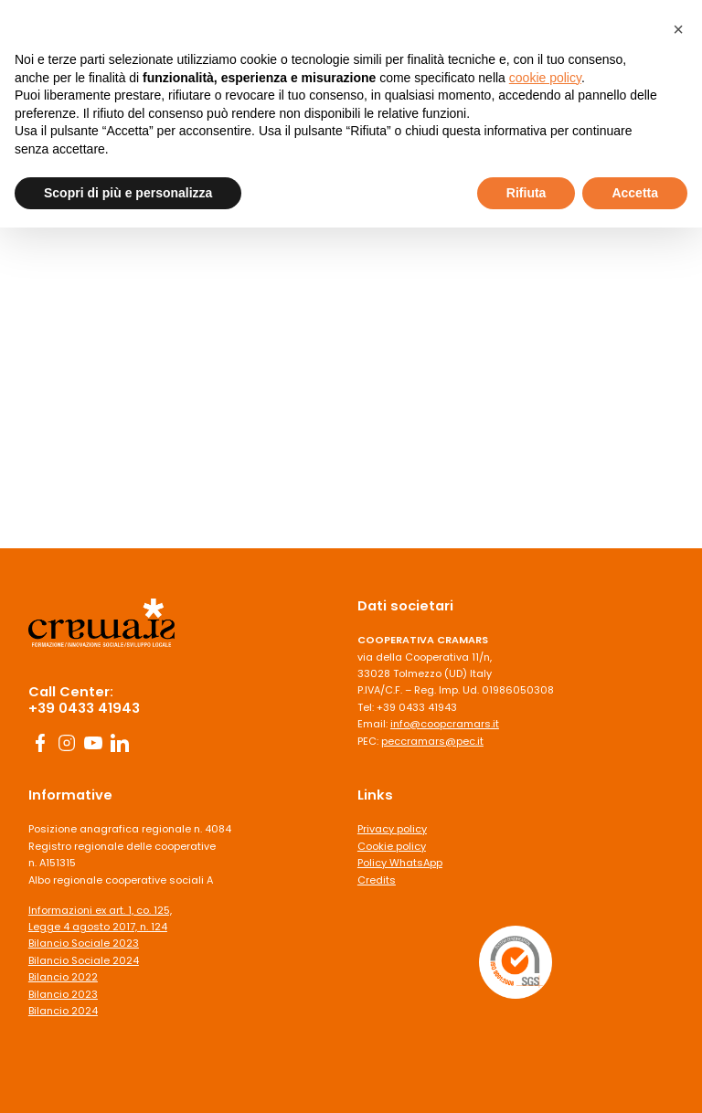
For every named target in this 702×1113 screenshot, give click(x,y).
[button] (678, 29)
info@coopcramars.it (444, 723)
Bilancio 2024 (63, 1010)
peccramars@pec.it (432, 741)
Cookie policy (391, 846)
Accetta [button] (635, 193)
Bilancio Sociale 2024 (83, 960)
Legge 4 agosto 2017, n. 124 (97, 926)
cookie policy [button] (545, 77)
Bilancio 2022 (63, 977)
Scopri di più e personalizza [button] (128, 193)
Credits (376, 880)
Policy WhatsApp (399, 862)
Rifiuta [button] (526, 193)
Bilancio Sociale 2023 (83, 943)
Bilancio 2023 (63, 994)
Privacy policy (392, 829)
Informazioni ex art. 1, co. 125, (100, 910)
